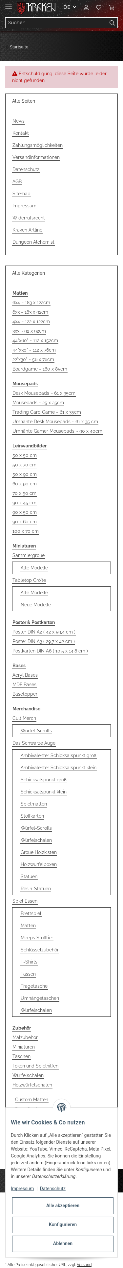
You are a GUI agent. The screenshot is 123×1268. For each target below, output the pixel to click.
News (18, 121)
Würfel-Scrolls (36, 730)
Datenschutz (25, 169)
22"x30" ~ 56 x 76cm (33, 359)
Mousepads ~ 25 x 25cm (38, 402)
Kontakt (20, 133)
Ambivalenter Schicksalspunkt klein (58, 767)
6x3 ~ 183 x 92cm (30, 312)
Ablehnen (62, 1243)
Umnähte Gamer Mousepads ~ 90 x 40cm (57, 431)
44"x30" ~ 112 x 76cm (34, 350)
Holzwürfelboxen (39, 864)
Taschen (21, 1056)
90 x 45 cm (24, 502)
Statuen (29, 876)
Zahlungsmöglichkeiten (37, 145)
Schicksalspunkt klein (44, 791)
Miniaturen (23, 1047)
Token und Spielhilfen (35, 1065)
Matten (28, 925)
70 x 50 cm (24, 493)
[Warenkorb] (111, 7)
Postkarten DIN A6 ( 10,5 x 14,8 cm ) (50, 650)
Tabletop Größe (29, 580)
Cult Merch (24, 718)
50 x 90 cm (24, 474)
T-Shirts (29, 961)
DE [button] (66, 7)
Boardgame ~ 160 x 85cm (39, 369)
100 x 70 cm (25, 531)
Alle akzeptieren (62, 1205)
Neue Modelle (36, 604)
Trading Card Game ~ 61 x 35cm (46, 412)
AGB (17, 181)
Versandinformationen (36, 157)
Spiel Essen (24, 901)
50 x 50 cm (24, 455)
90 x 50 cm (24, 512)
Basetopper (24, 694)
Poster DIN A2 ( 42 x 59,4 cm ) (43, 631)
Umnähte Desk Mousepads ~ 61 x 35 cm (55, 421)
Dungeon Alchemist (33, 242)
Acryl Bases (25, 675)
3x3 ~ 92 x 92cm (29, 331)
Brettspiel (31, 913)
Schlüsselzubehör (40, 949)
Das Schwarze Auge (33, 743)
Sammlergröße (28, 555)
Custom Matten (31, 1099)
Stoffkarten (32, 816)
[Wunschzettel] (98, 7)
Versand (84, 1264)
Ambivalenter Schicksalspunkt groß (58, 755)
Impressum (24, 205)
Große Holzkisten (39, 852)
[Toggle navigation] (8, 4)
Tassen (28, 974)
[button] (86, 7)
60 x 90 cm (24, 483)
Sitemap (21, 193)
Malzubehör (25, 1037)
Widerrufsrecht (28, 217)
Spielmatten (34, 804)
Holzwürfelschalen (32, 1084)
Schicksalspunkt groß (44, 779)
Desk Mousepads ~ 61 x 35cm (43, 393)
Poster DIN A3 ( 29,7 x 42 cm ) (43, 641)
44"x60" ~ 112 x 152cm (35, 340)
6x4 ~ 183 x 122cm (31, 302)
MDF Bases (24, 684)
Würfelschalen (36, 840)
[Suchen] (56, 22)
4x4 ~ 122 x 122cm (31, 321)
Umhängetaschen (40, 998)
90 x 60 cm (24, 521)
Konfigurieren (63, 1224)
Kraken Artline (27, 230)
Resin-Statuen (36, 888)
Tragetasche (34, 986)
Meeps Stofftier (37, 937)
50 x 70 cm (24, 464)
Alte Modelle (34, 567)
